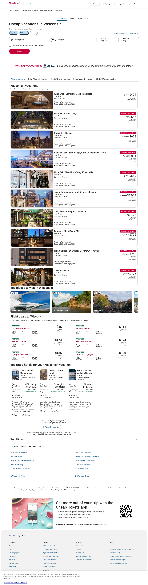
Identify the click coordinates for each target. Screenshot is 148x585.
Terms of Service (21, 583)
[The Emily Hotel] (95, 277)
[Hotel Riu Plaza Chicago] (95, 120)
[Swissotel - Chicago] (95, 139)
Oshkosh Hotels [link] (16, 456)
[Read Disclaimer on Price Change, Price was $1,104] (125, 274)
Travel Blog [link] (46, 570)
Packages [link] (24, 10)
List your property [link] (14, 553)
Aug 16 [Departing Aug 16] (104, 41)
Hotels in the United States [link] (50, 546)
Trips (129, 4)
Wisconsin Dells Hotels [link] (19, 452)
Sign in (136, 4)
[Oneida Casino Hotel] (52, 392)
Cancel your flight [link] (115, 553)
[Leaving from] (30, 39)
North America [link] (33, 10)
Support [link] (112, 546)
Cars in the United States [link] (50, 549)
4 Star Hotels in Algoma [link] (83, 452)
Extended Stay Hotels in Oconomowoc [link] (87, 456)
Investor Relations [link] (14, 563)
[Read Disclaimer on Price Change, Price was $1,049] (125, 136)
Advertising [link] (12, 566)
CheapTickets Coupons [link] (49, 563)
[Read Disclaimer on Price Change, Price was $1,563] (123, 195)
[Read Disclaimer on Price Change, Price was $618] (126, 215)
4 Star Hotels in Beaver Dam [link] (20, 469)
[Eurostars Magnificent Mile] (95, 238)
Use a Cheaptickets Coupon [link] (118, 559)
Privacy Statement (10, 583)
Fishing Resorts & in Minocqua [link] (85, 460)
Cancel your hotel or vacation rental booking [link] (122, 549)
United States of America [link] (47, 10)
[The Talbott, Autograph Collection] (95, 218)
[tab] (63, 18)
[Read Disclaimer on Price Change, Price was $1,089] (125, 254)
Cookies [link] (78, 549)
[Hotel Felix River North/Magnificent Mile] (95, 179)
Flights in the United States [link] (50, 553)
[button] (74, 439)
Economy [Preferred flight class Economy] (134, 34)
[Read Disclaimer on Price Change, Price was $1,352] (125, 156)
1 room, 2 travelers (120, 34)
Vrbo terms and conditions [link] (83, 556)
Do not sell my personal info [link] (84, 559)
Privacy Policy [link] (80, 546)
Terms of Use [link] (80, 553)
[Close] (144, 577)
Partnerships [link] (13, 556)
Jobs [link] (10, 549)
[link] (42, 476)
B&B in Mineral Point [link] (81, 469)
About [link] (11, 546)
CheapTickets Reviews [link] (49, 559)
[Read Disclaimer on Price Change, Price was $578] (126, 95)
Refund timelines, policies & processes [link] (121, 556)
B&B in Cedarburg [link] (17, 465)
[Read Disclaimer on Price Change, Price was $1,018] (125, 235)
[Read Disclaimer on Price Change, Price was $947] (126, 176)
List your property (109, 4)
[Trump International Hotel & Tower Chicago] (95, 198)
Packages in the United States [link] (51, 556)
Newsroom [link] (12, 559)
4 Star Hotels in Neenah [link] (83, 465)
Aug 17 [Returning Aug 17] (126, 41)
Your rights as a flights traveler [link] (118, 563)
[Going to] (74, 39)
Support (121, 4)
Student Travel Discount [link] (49, 566)
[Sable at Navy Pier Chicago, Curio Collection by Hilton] (95, 159)
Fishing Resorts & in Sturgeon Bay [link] (22, 460)
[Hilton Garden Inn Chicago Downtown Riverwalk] (95, 257)
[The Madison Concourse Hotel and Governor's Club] (24, 392)
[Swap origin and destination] (52, 39)
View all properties (52, 427)
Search (19, 51)
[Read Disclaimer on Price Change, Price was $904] (126, 117)
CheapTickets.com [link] (14, 10)
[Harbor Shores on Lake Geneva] (80, 392)
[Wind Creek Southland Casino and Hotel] (95, 100)
